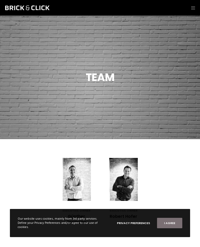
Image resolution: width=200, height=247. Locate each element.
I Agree (169, 223)
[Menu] (191, 8)
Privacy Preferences (133, 223)
